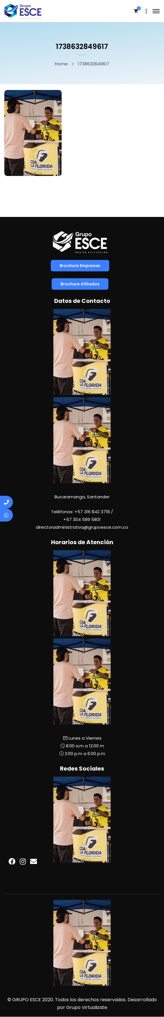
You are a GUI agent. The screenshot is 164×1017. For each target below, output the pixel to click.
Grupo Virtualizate (86, 1007)
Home (61, 64)
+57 (82, 519)
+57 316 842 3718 (92, 512)
